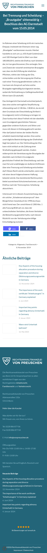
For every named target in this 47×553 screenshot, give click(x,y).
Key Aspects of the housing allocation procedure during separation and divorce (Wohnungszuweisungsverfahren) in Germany (23, 482)
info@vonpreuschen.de (18, 437)
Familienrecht (31, 244)
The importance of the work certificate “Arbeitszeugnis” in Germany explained (31, 293)
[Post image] (9, 270)
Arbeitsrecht (21, 383)
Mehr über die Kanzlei (12, 408)
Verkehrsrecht (25, 386)
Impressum (18, 550)
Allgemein (21, 244)
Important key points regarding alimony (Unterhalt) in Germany (31, 310)
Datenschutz (28, 550)
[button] (11, 228)
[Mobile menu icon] (42, 5)
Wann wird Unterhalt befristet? (28, 326)
